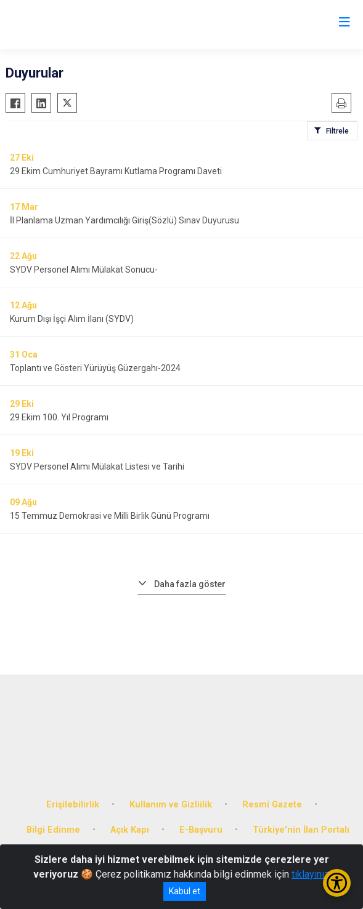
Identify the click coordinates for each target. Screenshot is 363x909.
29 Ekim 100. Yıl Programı (59, 417)
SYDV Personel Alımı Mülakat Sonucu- (84, 269)
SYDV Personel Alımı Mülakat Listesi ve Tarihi (97, 466)
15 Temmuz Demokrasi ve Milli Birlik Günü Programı (110, 516)
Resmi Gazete (272, 804)
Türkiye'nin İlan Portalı (301, 830)
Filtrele (337, 131)
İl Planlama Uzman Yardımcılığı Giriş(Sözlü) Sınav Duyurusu (124, 220)
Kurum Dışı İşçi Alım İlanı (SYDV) (72, 319)
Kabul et (184, 891)
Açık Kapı (129, 830)
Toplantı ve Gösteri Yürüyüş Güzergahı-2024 (95, 368)
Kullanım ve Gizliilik (170, 804)
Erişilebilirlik (72, 804)
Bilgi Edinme (53, 830)
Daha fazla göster (190, 584)
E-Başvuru (200, 830)
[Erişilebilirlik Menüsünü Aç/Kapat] (337, 883)
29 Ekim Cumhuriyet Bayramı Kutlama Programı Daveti (116, 171)
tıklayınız (311, 874)
